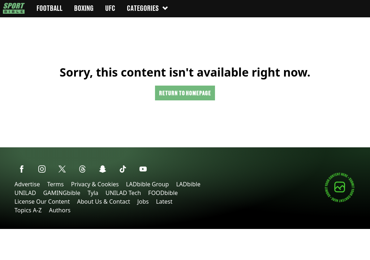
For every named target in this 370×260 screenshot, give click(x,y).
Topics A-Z (28, 210)
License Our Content (42, 201)
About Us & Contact (103, 201)
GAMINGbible (62, 193)
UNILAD (25, 193)
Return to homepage (185, 93)
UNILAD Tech (123, 193)
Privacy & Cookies (95, 184)
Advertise (27, 184)
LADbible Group (147, 184)
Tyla (92, 193)
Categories (148, 8)
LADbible (188, 184)
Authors (59, 210)
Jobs (143, 201)
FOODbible (163, 193)
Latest (164, 201)
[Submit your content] (340, 201)
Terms (55, 184)
